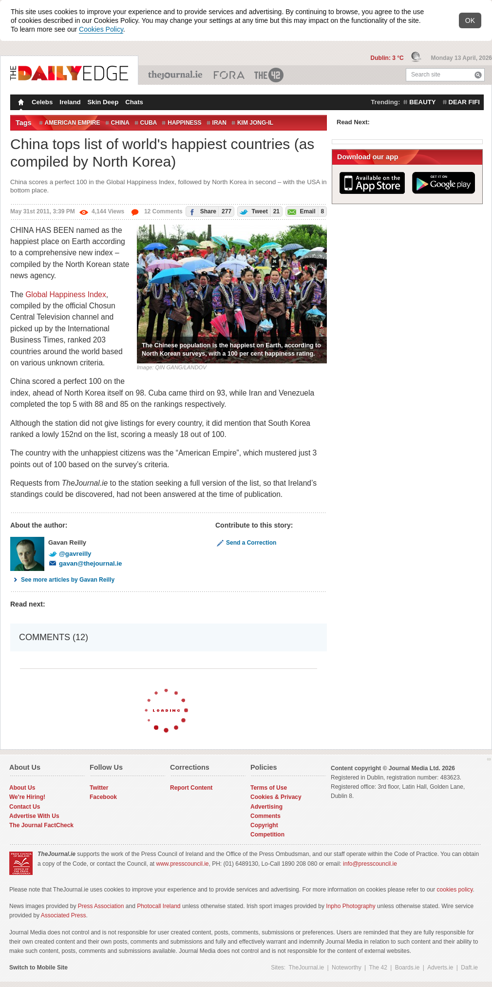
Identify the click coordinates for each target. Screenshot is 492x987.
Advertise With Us (34, 816)
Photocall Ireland (158, 906)
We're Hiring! (27, 797)
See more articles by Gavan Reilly (62, 579)
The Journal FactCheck (41, 825)
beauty (422, 102)
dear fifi (464, 102)
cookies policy (455, 889)
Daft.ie (469, 967)
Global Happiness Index (65, 294)
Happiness (184, 122)
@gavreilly (69, 553)
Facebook (103, 797)
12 (156, 211)
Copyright (264, 825)
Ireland (69, 102)
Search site (425, 74)
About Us (22, 787)
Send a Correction (245, 542)
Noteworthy (346, 967)
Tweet (259, 211)
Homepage (20, 103)
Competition (267, 834)
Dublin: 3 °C (388, 58)
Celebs (42, 102)
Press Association (101, 906)
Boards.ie (407, 967)
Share (208, 211)
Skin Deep (103, 102)
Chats (134, 102)
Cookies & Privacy (276, 797)
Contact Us (24, 806)
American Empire (72, 122)
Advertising (266, 806)
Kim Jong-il (255, 122)
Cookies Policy (101, 29)
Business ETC (229, 75)
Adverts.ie (440, 967)
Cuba (148, 122)
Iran (219, 122)
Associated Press (63, 915)
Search (478, 75)
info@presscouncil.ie (370, 863)
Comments (265, 816)
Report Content (191, 787)
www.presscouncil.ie (182, 863)
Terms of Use (268, 787)
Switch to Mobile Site (38, 967)
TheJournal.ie (176, 75)
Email (305, 211)
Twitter (99, 787)
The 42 (269, 75)
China (120, 122)
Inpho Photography (350, 906)
